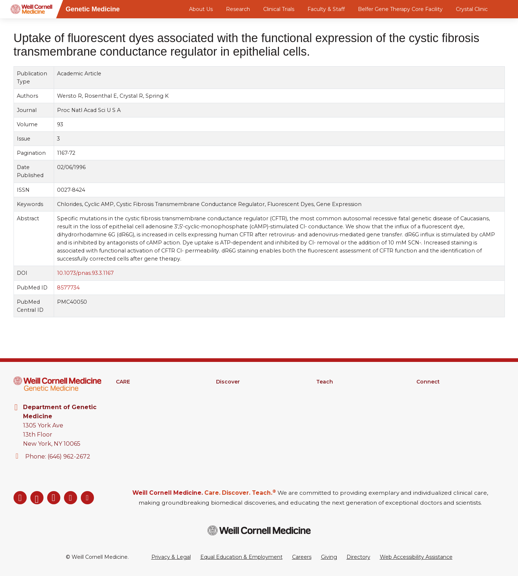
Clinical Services (136, 401)
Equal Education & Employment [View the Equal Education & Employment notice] (241, 557)
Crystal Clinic (472, 9)
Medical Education (339, 391)
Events (425, 420)
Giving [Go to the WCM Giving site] (329, 557)
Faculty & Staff (326, 9)
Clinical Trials (278, 9)
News (423, 410)
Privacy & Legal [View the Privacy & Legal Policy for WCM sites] (171, 557)
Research (238, 9)
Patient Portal (134, 410)
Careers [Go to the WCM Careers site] (301, 557)
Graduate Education (341, 401)
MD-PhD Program (339, 410)
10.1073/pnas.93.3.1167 (85, 273)
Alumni (425, 401)
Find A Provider (135, 391)
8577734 (68, 287)
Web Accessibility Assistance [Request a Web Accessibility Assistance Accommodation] (416, 557)
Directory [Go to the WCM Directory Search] (358, 557)
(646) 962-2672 (69, 456)
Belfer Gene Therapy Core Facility (400, 9)
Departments (433, 391)
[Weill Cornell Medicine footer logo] (259, 530)
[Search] (506, 9)
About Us (201, 9)
